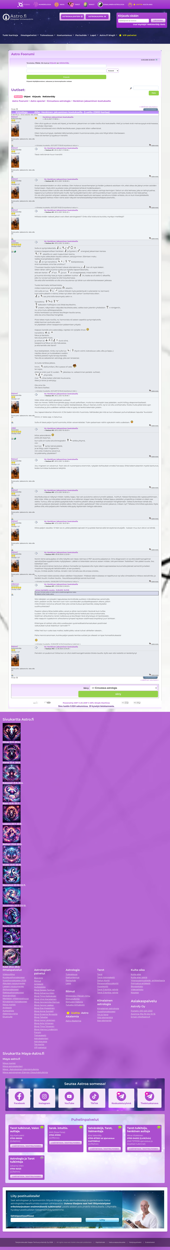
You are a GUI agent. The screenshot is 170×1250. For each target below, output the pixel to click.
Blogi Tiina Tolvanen (44, 1026)
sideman (15, 584)
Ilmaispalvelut (29, 35)
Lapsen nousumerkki (13, 986)
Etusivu (26, 4)
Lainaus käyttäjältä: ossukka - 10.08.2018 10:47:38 (52, 590)
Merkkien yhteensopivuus (16, 998)
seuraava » (153, 107)
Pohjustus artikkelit (140, 983)
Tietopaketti (40, 1035)
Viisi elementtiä (105, 1017)
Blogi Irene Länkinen (44, 1020)
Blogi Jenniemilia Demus (47, 1002)
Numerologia (45, 4)
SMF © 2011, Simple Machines (97, 703)
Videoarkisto (137, 989)
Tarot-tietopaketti (106, 977)
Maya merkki (9, 1004)
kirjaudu (53, 63)
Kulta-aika (142, 4)
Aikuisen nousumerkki (14, 983)
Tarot (77, 4)
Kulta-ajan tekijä (139, 977)
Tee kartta (39, 1044)
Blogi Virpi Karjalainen (45, 999)
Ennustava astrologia (59, 101)
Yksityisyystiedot (135, 1242)
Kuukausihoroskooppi (14, 977)
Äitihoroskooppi (11, 989)
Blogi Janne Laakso (44, 1005)
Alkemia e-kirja (10, 1013)
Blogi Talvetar (41, 1017)
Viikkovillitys (9, 974)
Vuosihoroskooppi (106, 1011)
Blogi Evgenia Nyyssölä (45, 1014)
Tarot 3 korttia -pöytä (107, 992)
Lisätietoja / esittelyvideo (26, 1146)
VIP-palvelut (128, 35)
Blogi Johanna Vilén (44, 993)
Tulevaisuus (46, 35)
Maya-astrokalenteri (13, 1066)
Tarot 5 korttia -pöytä (107, 989)
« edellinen (144, 107)
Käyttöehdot (100, 1242)
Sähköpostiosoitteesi (22, 1216)
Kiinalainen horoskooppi (15, 1001)
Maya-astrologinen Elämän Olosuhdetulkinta (25, 1072)
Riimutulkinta (73, 999)
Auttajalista (8, 1010)
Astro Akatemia (73, 1021)
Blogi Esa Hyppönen (44, 1008)
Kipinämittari (9, 995)
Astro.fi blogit (107, 35)
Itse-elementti (104, 1020)
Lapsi (93, 35)
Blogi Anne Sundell (44, 1011)
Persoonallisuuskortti (107, 983)
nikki (13, 241)
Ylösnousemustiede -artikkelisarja (148, 980)
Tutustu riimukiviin (75, 1005)
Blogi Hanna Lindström (46, 1029)
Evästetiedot (150, 1242)
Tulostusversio (150, 109)
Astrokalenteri (72, 17)
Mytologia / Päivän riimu (78, 996)
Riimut (91, 4)
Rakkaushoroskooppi (13, 992)
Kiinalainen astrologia (113, 4)
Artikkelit (7, 1007)
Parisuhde (81, 35)
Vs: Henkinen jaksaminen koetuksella (61, 148)
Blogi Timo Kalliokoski (45, 996)
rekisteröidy (64, 63)
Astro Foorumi (22, 54)
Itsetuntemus (64, 35)
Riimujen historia (74, 1002)
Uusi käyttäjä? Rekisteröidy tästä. (149, 24)
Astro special (37, 101)
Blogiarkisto (137, 986)
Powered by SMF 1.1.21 (72, 703)
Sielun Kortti (103, 980)
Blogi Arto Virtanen (43, 1023)
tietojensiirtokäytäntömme (49, 1210)
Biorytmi (38, 978)
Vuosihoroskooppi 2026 (14, 980)
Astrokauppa (97, 17)
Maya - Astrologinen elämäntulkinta (21, 1069)
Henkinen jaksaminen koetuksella (92, 101)
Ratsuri (14, 117)
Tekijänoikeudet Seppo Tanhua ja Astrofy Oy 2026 (34, 1242)
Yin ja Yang (102, 1014)
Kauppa (135, 992)
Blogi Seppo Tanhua (44, 990)
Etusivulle (7, 1016)
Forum (37, 1032)
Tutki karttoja (10, 35)
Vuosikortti (102, 986)
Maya (62, 4)
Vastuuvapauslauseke (117, 1242)
